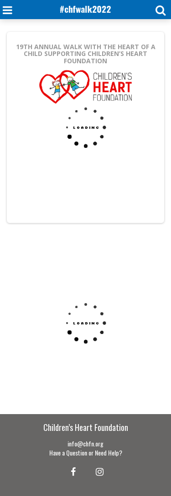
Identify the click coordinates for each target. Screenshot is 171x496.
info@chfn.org (85, 443)
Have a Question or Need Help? (85, 452)
